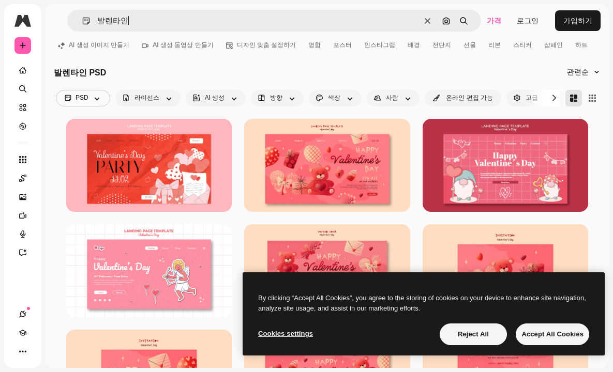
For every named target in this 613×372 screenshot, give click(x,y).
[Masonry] (573, 98)
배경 (414, 45)
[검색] (22, 89)
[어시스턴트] (27, 252)
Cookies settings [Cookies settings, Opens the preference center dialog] (285, 333)
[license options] (148, 98)
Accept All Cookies (552, 334)
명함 (314, 45)
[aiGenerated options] (216, 98)
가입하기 (577, 21)
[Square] (592, 98)
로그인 (528, 21)
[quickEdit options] (463, 98)
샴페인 (553, 45)
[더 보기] (22, 351)
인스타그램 (379, 45)
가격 (494, 21)
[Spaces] (27, 178)
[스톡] (22, 107)
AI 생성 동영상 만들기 (177, 45)
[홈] (22, 70)
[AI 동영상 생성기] (27, 215)
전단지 (441, 45)
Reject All (473, 334)
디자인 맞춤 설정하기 (261, 45)
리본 (494, 45)
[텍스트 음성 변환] (27, 234)
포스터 (342, 45)
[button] (82, 21)
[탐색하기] (22, 126)
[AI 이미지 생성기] (27, 197)
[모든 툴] (22, 159)
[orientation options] (277, 98)
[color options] (335, 98)
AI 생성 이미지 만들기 (93, 45)
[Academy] (22, 332)
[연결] (22, 314)
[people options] (393, 98)
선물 (470, 45)
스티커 (522, 45)
